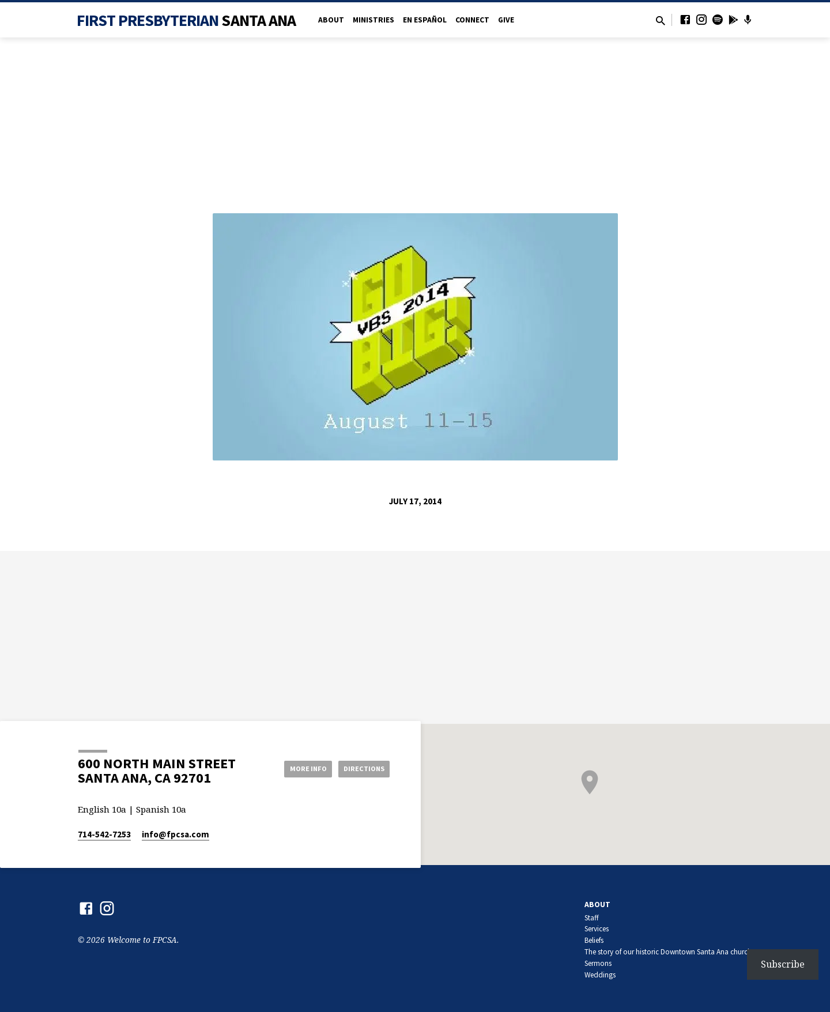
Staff (591, 918)
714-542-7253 (104, 834)
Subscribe (783, 964)
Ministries (373, 20)
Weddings (600, 975)
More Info (296, 768)
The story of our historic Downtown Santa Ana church (668, 952)
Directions (360, 768)
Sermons (598, 963)
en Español (425, 20)
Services (596, 929)
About (331, 20)
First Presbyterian (186, 20)
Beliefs (593, 940)
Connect (472, 20)
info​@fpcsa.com (175, 834)
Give (506, 20)
